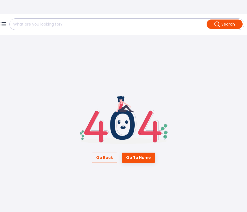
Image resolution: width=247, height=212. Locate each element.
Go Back (104, 158)
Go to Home (138, 158)
